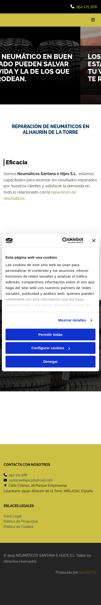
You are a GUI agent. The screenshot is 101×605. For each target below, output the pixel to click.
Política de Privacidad (21, 521)
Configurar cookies (50, 348)
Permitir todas (50, 334)
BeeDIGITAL (88, 572)
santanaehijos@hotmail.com (31, 480)
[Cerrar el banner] (93, 240)
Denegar (50, 362)
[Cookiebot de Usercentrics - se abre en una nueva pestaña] (63, 240)
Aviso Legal (13, 516)
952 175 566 (86, 6)
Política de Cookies (18, 527)
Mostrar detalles (72, 320)
